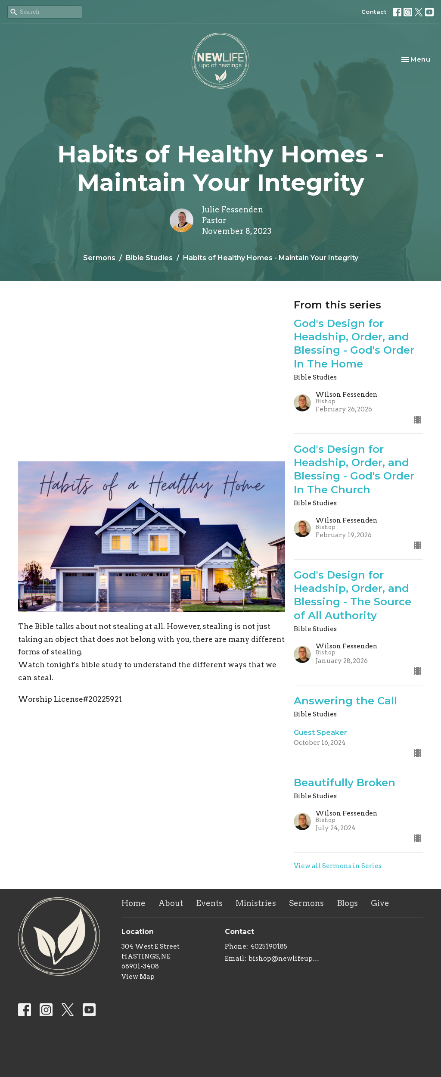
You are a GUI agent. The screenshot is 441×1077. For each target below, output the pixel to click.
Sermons (99, 258)
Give (380, 903)
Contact (374, 11)
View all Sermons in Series (338, 866)
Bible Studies (149, 258)
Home (133, 903)
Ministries (256, 903)
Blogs (347, 903)
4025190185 (268, 946)
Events (209, 903)
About (170, 903)
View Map (138, 977)
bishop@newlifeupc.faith (284, 958)
